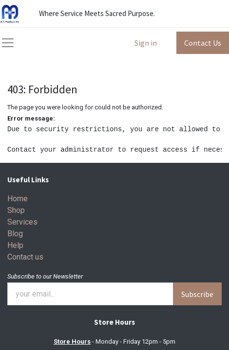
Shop (16, 210)
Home (17, 198)
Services (22, 222)
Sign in (145, 43)
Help (15, 245)
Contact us (25, 257)
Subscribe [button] (197, 294)
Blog (15, 233)
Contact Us (202, 43)
